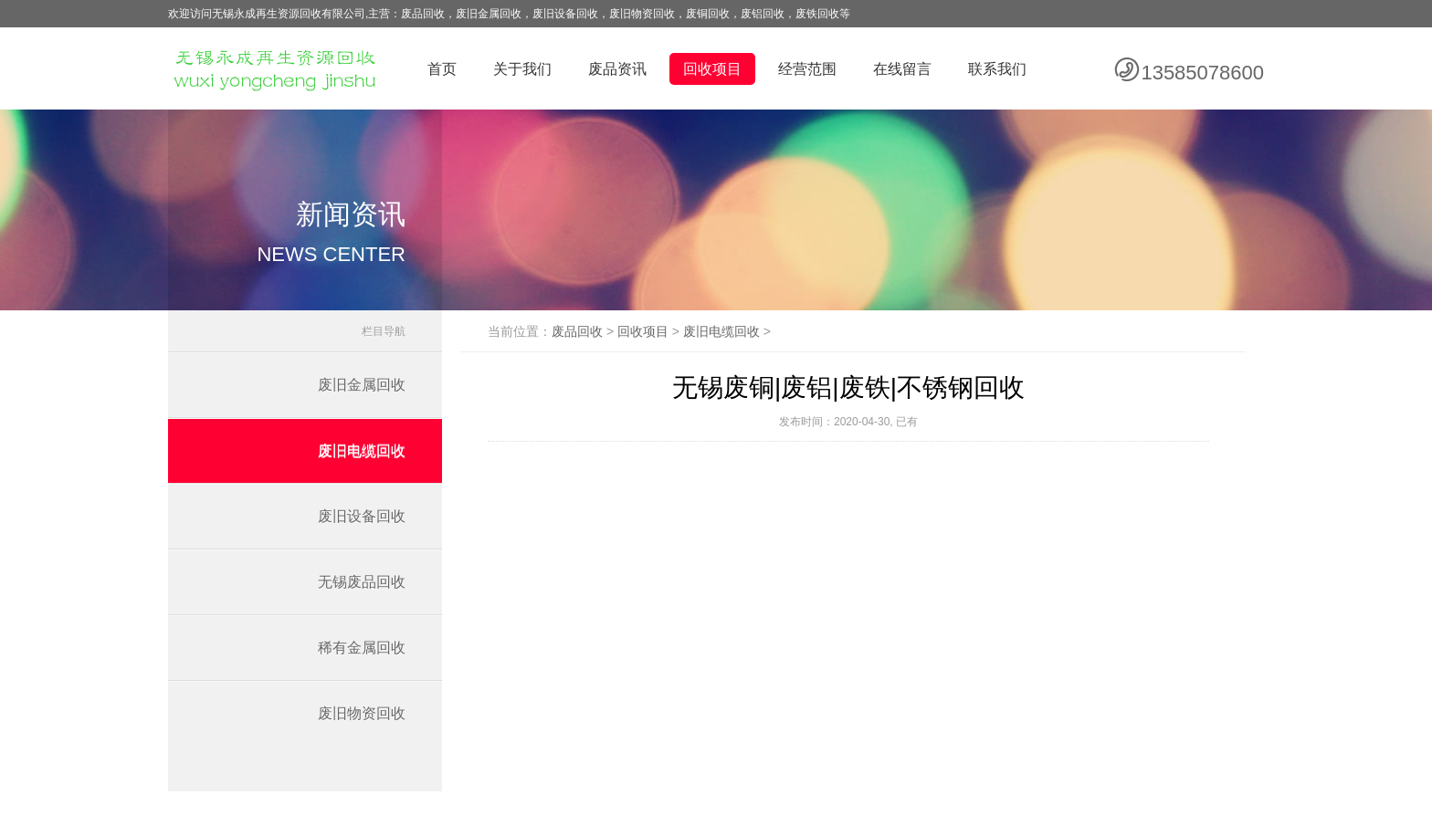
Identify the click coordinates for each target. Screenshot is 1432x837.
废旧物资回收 (361, 713)
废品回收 (577, 331)
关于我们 (522, 69)
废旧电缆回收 (361, 450)
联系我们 (997, 69)
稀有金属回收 (361, 647)
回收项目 (712, 69)
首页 (442, 69)
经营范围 (807, 69)
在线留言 (902, 69)
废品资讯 (617, 69)
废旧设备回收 (361, 516)
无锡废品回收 (361, 582)
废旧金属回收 (361, 384)
